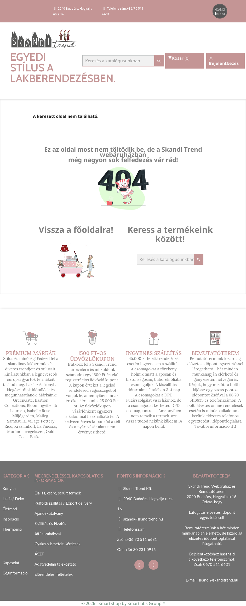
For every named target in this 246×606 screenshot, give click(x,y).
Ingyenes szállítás (154, 353)
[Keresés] (123, 60)
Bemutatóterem (215, 353)
